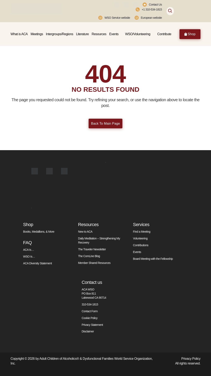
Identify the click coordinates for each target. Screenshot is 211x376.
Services (141, 224)
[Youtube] (135, 4)
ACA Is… (28, 249)
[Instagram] (126, 4)
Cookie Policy (89, 318)
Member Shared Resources (94, 263)
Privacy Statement (92, 324)
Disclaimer (88, 331)
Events (137, 252)
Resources (88, 224)
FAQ (27, 242)
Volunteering (140, 238)
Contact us (92, 282)
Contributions (140, 245)
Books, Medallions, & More (38, 231)
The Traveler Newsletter (92, 249)
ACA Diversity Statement (37, 263)
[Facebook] (116, 4)
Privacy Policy (190, 358)
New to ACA (85, 231)
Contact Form (90, 311)
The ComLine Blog (89, 256)
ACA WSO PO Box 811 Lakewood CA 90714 (94, 293)
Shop (190, 34)
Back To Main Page (105, 123)
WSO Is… (29, 256)
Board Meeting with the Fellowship (153, 258)
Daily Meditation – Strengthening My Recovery (99, 240)
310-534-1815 (90, 304)
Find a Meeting (141, 231)
